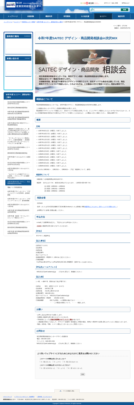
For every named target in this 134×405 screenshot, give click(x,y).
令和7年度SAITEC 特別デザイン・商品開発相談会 (18, 124)
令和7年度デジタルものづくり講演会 (18, 158)
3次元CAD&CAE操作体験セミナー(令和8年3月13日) (18, 222)
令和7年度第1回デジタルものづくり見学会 (18, 169)
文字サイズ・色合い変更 (111, 3)
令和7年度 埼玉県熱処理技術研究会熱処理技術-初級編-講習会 (18, 118)
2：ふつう (57, 362)
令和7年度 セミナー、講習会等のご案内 (50, 22)
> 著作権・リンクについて (44, 396)
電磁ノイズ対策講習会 (14, 187)
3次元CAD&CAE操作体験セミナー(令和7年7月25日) (18, 148)
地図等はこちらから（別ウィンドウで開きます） (101, 206)
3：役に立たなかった (71, 362)
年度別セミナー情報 (28, 22)
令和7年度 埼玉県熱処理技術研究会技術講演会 (18, 211)
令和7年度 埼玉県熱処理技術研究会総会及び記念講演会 (18, 112)
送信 (82, 374)
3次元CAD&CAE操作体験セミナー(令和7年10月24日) (18, 163)
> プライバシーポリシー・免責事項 (24, 396)
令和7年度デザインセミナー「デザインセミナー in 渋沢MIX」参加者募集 (18, 193)
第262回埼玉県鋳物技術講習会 (17, 227)
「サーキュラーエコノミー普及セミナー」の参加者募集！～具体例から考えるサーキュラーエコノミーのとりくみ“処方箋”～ (18, 140)
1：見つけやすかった (48, 368)
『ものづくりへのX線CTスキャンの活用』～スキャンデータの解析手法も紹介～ (18, 176)
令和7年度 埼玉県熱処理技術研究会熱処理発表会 (18, 232)
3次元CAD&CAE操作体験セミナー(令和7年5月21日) (18, 103)
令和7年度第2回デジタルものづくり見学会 (18, 205)
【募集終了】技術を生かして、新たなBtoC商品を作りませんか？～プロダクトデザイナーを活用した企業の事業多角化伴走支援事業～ (18, 131)
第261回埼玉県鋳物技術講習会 (17, 107)
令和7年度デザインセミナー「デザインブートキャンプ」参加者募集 (18, 199)
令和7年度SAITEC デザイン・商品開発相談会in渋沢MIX (18, 182)
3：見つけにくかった (75, 368)
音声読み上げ (125, 3)
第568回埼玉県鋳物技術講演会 (17, 153)
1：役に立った (46, 362)
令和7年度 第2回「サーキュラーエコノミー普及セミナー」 (18, 217)
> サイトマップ (7, 396)
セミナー (17, 22)
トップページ (8, 22)
